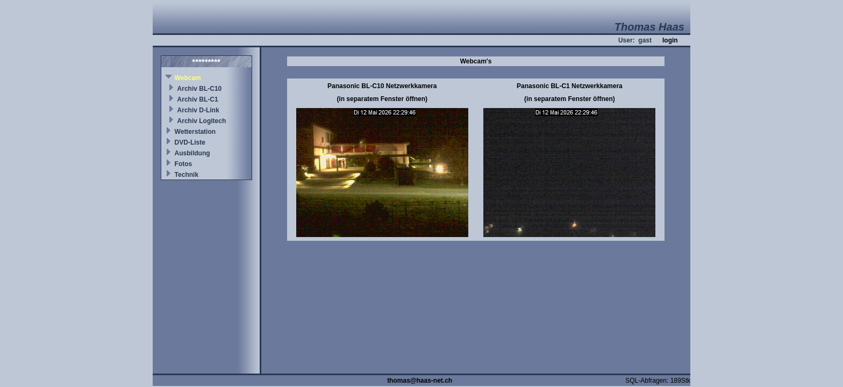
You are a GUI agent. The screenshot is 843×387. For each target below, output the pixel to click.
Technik (186, 174)
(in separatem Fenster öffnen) (382, 99)
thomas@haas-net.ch (419, 380)
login (670, 40)
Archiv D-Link (198, 110)
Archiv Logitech (201, 121)
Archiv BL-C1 (197, 99)
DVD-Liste (190, 142)
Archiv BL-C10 (199, 88)
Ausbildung (192, 153)
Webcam (188, 78)
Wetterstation (195, 131)
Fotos (183, 164)
